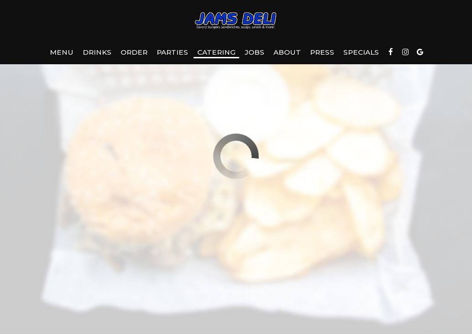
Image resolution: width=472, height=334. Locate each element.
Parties (172, 52)
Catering (216, 52)
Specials (361, 52)
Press (322, 52)
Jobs (254, 52)
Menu (61, 52)
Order (134, 52)
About (287, 52)
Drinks (97, 52)
